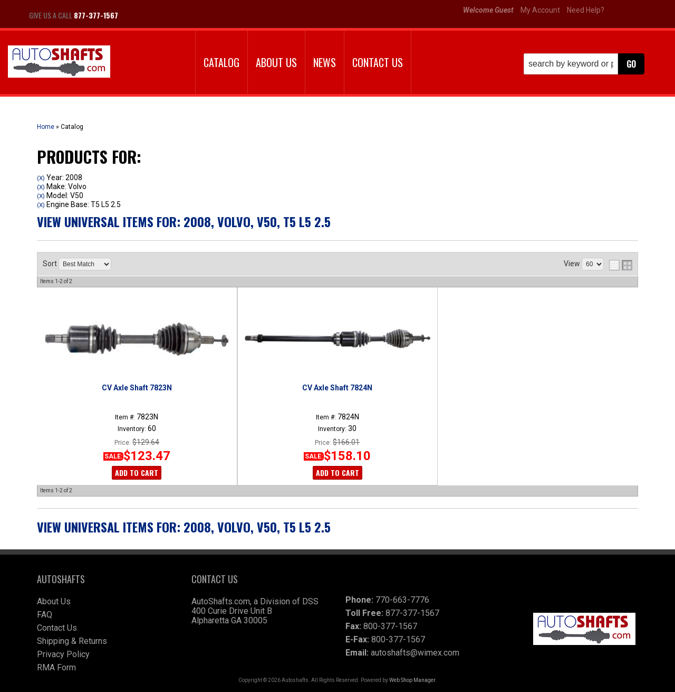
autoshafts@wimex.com (415, 653)
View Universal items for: (184, 221)
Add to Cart (136, 472)
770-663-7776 (402, 600)
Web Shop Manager (412, 680)
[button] (584, 63)
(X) (41, 178)
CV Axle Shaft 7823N (137, 388)
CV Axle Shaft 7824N (337, 388)
